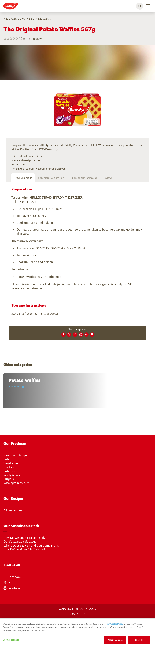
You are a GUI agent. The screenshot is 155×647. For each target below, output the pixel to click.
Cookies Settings (11, 639)
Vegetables (10, 463)
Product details (23, 177)
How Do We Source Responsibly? (25, 537)
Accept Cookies (115, 640)
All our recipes (12, 510)
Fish (6, 459)
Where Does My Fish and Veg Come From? (31, 545)
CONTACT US (77, 614)
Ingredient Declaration (50, 177)
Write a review (32, 38)
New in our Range (15, 455)
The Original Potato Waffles (36, 19)
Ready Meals (11, 475)
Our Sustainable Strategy (19, 541)
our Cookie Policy (114, 624)
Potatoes (9, 471)
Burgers (8, 478)
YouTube (14, 588)
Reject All (139, 640)
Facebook (15, 576)
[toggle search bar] (139, 6)
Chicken (8, 467)
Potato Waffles (11, 19)
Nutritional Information (83, 177)
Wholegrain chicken (16, 483)
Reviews (107, 177)
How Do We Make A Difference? (24, 549)
